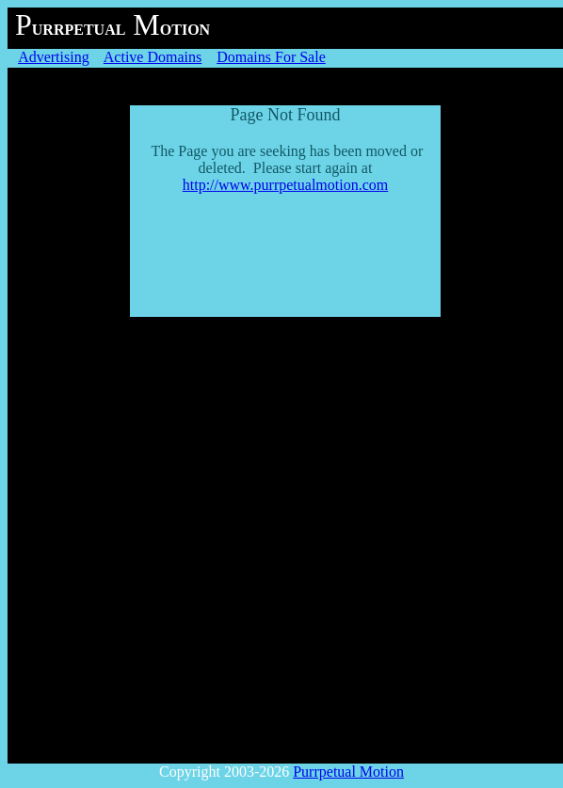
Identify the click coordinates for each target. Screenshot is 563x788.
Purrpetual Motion (348, 772)
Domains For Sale (271, 57)
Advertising (53, 57)
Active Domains (152, 57)
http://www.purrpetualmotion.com (285, 185)
